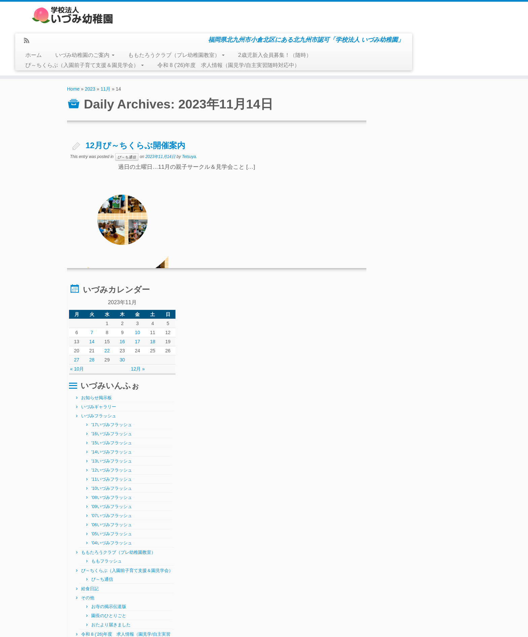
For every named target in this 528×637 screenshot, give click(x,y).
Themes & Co (301, 627)
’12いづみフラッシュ (414, 255)
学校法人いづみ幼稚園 (246, 627)
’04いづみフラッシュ (414, 327)
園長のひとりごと (411, 409)
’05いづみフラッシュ (414, 318)
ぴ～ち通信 (126, 130)
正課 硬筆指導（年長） (408, 445)
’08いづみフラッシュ (414, 282)
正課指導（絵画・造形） (408, 454)
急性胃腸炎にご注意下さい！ (96, 583)
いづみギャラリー (401, 191)
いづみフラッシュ (401, 200)
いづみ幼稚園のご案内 (206, 28)
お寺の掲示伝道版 (411, 400)
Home (73, 62)
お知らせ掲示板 (399, 182)
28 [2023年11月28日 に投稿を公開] (391, 145)
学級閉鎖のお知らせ (88, 598)
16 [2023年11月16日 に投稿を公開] (416, 126)
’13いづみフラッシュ (414, 246)
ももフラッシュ (409, 346)
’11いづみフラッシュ (414, 264)
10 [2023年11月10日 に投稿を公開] (429, 117)
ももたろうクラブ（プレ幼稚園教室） (298, 28)
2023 (90, 62)
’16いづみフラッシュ (414, 218)
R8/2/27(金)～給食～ (89, 590)
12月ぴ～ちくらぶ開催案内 (135, 118)
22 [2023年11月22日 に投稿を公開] (403, 135)
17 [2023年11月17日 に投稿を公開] (429, 126)
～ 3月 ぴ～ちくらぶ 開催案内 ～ (104, 606)
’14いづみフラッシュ (414, 237)
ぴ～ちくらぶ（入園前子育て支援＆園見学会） (206, 38)
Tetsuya (189, 129)
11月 (106, 62)
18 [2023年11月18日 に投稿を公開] (442, 126)
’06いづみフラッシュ (414, 309)
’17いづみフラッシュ (414, 209)
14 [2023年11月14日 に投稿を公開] (391, 126)
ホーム (155, 28)
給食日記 (393, 382)
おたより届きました (414, 418)
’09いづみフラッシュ (414, 291)
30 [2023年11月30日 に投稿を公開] (416, 145)
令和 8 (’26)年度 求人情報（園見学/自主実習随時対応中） (350, 38)
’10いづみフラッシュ (414, 273)
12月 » (431, 154)
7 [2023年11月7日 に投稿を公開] (391, 117)
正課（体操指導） (401, 464)
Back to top (451, 627)
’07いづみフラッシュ (414, 300)
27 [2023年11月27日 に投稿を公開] (378, 145)
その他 (390, 391)
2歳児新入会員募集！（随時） (396, 28)
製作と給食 (81, 575)
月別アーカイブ (218, 574)
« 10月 (380, 154)
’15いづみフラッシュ (414, 227)
